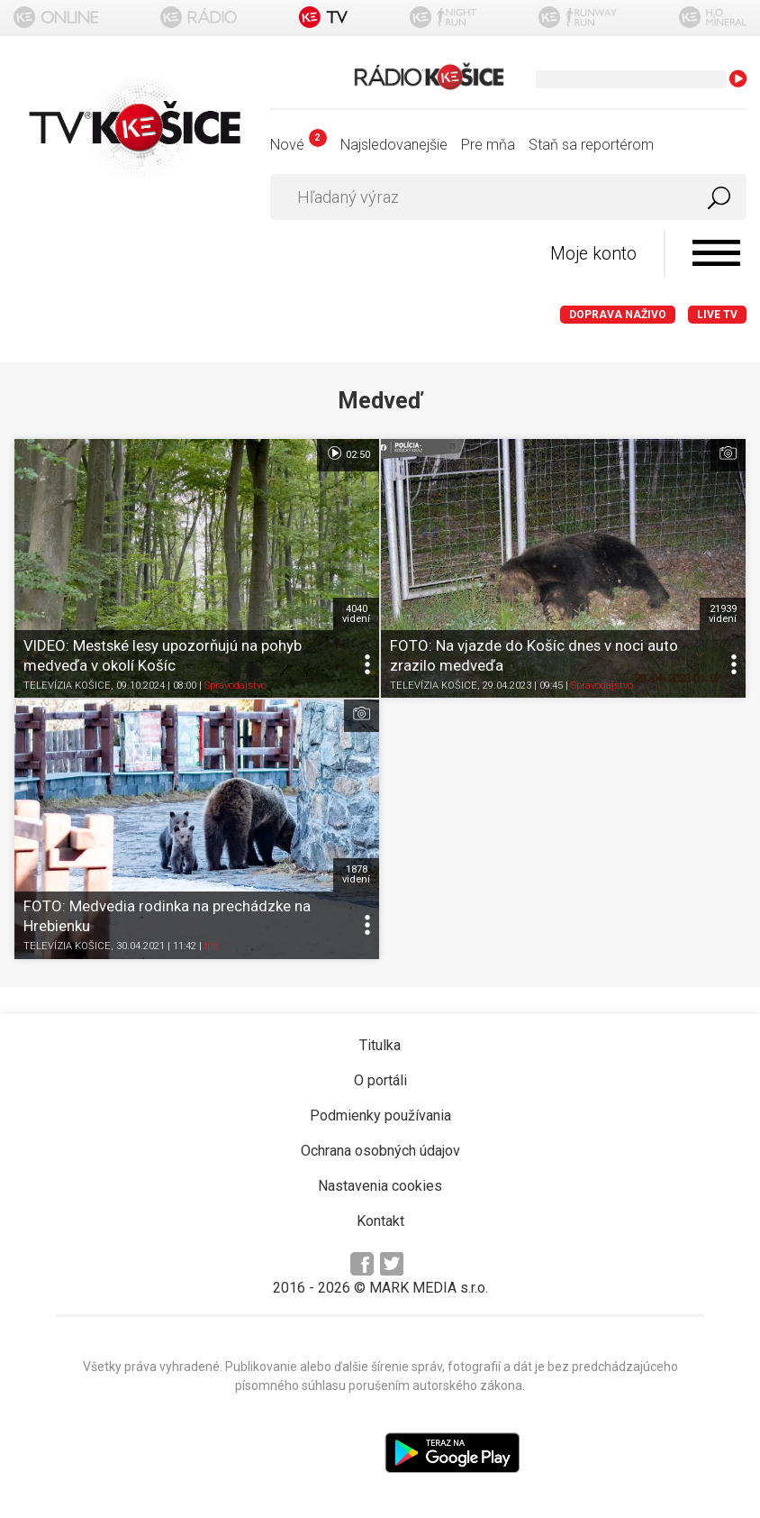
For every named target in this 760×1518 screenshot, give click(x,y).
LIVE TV (717, 314)
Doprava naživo (617, 314)
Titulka (380, 1045)
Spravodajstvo (235, 686)
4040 (356, 614)
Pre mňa (488, 144)
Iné (211, 947)
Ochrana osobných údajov (380, 1150)
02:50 (348, 453)
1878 (356, 874)
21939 (723, 614)
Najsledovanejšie (394, 144)
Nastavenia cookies (380, 1185)
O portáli (380, 1080)
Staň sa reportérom (591, 144)
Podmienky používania (380, 1115)
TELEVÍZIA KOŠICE (67, 686)
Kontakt (380, 1221)
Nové (298, 144)
